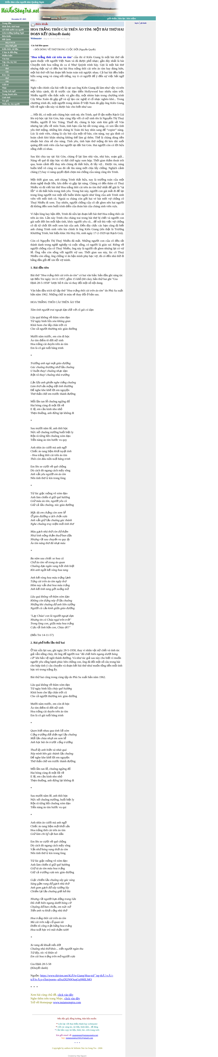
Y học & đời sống (9, 52)
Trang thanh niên (9, 94)
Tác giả (5, 101)
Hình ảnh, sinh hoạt (10, 26)
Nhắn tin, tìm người (10, 104)
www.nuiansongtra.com (67, 1002)
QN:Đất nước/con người (13, 30)
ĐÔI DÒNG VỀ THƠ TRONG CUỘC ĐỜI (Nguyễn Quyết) (65, 49)
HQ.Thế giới (11, 46)
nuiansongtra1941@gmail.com (79, 1038)
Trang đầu (6, 23)
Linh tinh (6, 97)
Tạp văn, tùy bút (9, 62)
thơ (6, 68)
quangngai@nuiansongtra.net (85, 1035)
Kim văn (5, 75)
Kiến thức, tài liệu (10, 49)
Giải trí (5, 84)
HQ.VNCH (10, 42)
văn (7, 71)
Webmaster (36, 38)
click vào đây (65, 994)
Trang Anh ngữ (8, 91)
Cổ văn (5, 65)
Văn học (5, 59)
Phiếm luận (7, 55)
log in (137, 23)
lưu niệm (131, 18)
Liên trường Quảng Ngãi (13, 33)
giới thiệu (112, 18)
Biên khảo (6, 36)
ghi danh (143, 23)
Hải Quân (6, 39)
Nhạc (4, 88)
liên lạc (121, 18)
